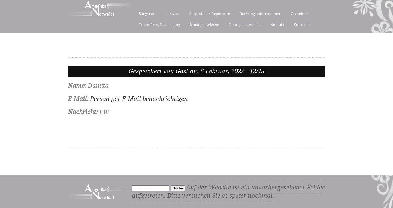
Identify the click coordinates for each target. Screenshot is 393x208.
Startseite (302, 24)
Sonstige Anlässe (204, 24)
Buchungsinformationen (260, 13)
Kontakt (277, 24)
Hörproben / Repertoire (209, 13)
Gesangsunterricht (245, 24)
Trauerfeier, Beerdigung (159, 24)
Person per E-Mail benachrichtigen (139, 98)
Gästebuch (300, 13)
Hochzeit (171, 13)
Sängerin (146, 13)
